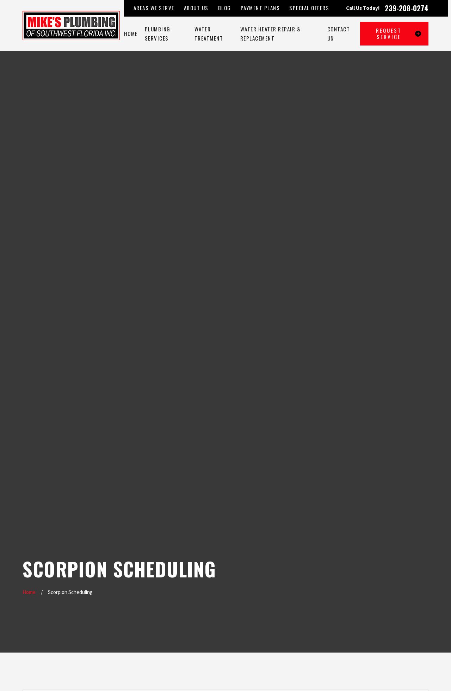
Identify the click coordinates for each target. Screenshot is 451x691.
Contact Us (155, 625)
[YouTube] (371, 565)
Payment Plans (260, 8)
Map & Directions (211, 590)
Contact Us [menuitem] (338, 33)
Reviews (152, 609)
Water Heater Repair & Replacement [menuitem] (270, 33)
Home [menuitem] (131, 33)
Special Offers (309, 8)
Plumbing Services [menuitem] (158, 33)
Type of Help (83, 272)
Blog (224, 8)
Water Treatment (162, 580)
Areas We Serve (154, 8)
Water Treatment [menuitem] (208, 33)
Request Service (398, 33)
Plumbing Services (163, 565)
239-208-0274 (406, 8)
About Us (196, 8)
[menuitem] (30, 677)
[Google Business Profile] (371, 549)
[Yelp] (387, 549)
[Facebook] (403, 549)
